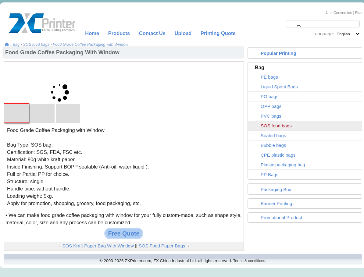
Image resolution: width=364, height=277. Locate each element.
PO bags (269, 96)
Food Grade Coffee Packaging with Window (90, 44)
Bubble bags (273, 145)
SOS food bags (36, 44)
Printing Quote (218, 33)
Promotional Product (281, 217)
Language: (323, 33)
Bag (16, 44)
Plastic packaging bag (283, 164)
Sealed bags (273, 135)
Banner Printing (276, 203)
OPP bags (271, 106)
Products (119, 33)
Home (92, 33)
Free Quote (124, 233)
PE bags (269, 77)
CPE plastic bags (278, 155)
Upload (183, 33)
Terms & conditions (249, 261)
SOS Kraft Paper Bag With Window (98, 245)
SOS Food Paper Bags (162, 245)
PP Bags (269, 174)
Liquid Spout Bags (279, 86)
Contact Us (152, 33)
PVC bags (271, 116)
